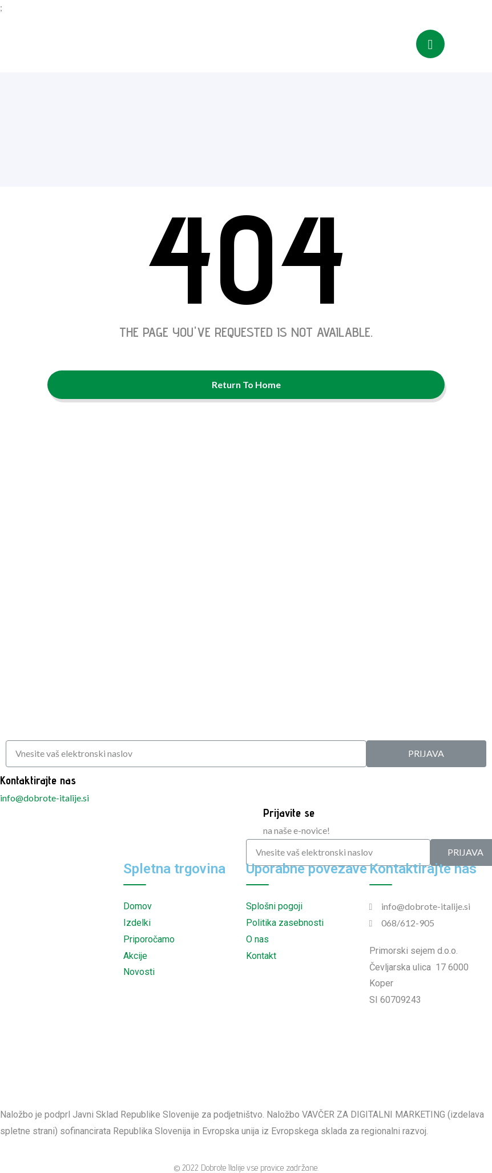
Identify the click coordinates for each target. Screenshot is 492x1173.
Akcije (135, 955)
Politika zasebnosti (285, 922)
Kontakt (261, 955)
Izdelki (137, 922)
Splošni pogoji (274, 906)
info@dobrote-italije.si (44, 797)
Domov (137, 906)
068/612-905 (407, 922)
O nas (257, 939)
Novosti (139, 971)
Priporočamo (149, 939)
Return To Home (246, 384)
